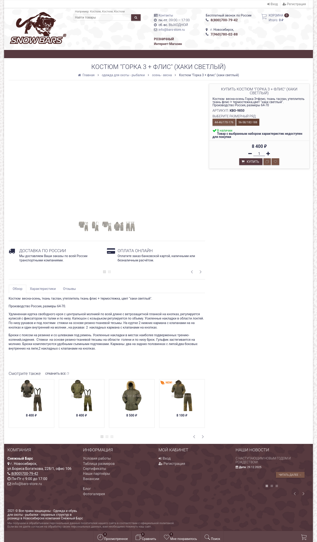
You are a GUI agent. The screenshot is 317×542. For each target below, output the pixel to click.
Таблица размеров (99, 464)
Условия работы (97, 458)
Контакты (165, 15)
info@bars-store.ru (171, 29)
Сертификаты (94, 468)
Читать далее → (290, 474)
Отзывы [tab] (69, 289)
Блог (87, 489)
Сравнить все (57, 374)
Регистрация (294, 4)
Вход (272, 4)
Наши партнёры (96, 473)
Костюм (95, 11)
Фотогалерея (94, 494)
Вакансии (91, 479)
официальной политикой (157, 523)
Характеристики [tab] (43, 289)
